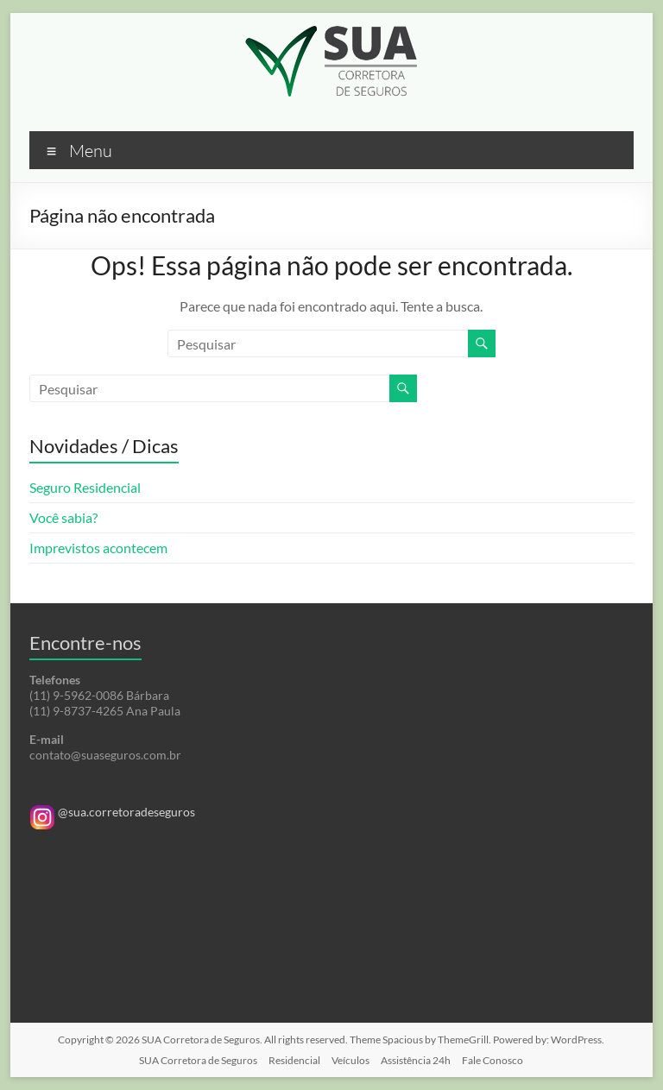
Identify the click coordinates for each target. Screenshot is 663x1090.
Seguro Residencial (85, 487)
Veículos (350, 1060)
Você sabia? (63, 517)
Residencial (294, 1060)
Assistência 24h (416, 1060)
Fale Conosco (492, 1060)
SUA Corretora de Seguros (198, 1060)
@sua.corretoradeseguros (112, 811)
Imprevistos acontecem (98, 547)
